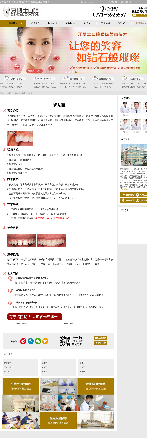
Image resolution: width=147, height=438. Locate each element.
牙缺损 (78, 87)
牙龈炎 (132, 87)
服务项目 (13, 23)
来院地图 (125, 210)
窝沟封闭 (125, 87)
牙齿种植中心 (14, 78)
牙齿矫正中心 (44, 78)
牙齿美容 (22, 93)
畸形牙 (44, 363)
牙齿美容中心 (103, 78)
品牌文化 (125, 139)
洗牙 (144, 87)
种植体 (19, 87)
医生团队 (52, 23)
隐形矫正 (45, 87)
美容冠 (111, 83)
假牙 (65, 87)
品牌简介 (35, 23)
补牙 (62, 87)
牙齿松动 (18, 83)
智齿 (139, 87)
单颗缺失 (3, 87)
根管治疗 (125, 83)
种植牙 (2, 83)
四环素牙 (103, 87)
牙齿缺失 (10, 83)
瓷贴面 (78, 83)
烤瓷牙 (84, 83)
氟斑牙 (95, 87)
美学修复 (63, 83)
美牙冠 (24, 324)
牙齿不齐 (37, 83)
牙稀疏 (71, 87)
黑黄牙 (95, 83)
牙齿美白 (103, 83)
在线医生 (70, 23)
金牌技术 (87, 23)
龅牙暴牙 (45, 83)
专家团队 (125, 98)
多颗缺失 (11, 87)
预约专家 (124, 2)
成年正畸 (37, 87)
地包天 (53, 87)
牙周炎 (132, 83)
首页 (15, 93)
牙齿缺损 (7, 367)
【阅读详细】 (125, 189)
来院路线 (105, 23)
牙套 (52, 83)
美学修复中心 (73, 78)
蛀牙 (139, 83)
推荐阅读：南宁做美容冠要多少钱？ (53, 218)
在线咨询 (110, 2)
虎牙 (84, 87)
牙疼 (144, 83)
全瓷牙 (71, 83)
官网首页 (122, 23)
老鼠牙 (44, 367)
